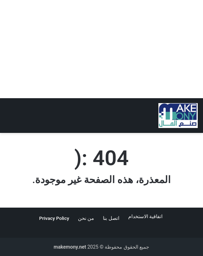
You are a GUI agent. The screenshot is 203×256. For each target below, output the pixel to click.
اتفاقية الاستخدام (146, 216)
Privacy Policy (54, 218)
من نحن (86, 218)
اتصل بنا (111, 218)
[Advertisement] (101, 49)
